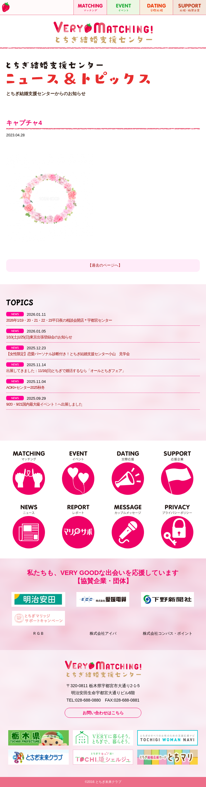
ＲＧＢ (38, 633)
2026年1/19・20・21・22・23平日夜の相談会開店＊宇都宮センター (59, 320)
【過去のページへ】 (105, 265)
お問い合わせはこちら (103, 712)
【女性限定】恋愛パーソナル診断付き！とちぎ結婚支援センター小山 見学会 (68, 354)
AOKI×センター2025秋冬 (25, 387)
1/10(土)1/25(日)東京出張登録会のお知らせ (39, 337)
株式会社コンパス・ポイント (167, 633)
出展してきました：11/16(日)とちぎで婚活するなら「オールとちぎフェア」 (65, 370)
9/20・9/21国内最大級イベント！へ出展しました (44, 404)
